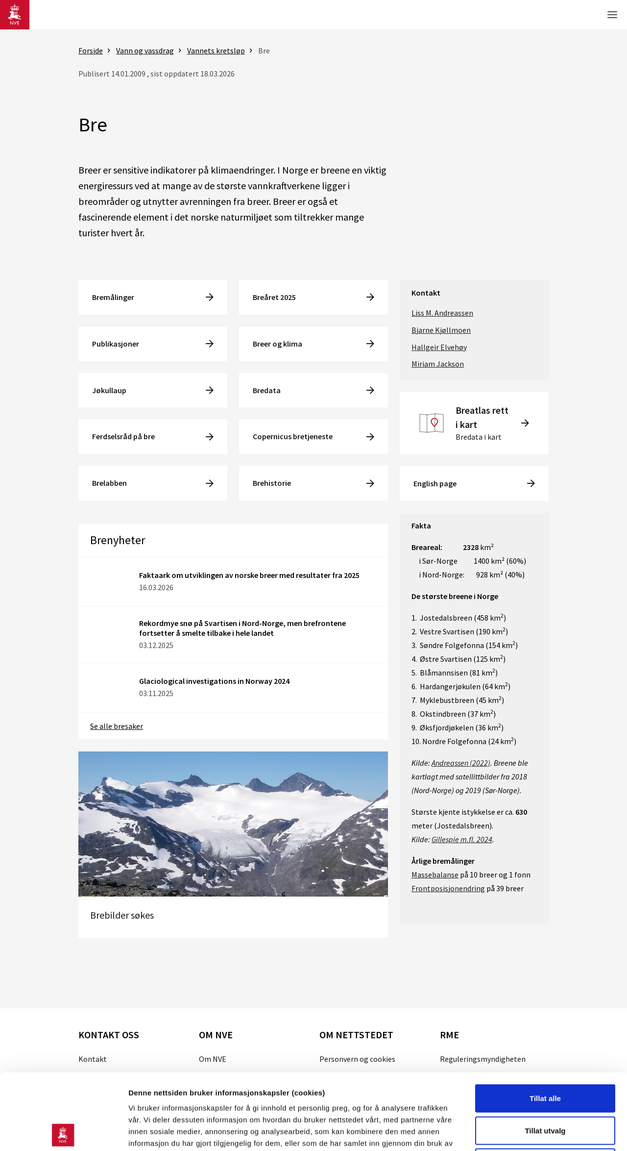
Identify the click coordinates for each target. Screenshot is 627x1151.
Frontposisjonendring (448, 888)
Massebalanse (434, 874)
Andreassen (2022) (461, 763)
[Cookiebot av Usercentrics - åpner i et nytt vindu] (63, 1132)
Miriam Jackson (437, 364)
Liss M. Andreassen (442, 313)
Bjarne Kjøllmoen (441, 330)
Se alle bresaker (116, 726)
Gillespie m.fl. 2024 (462, 839)
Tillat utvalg (545, 1055)
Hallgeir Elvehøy (439, 347)
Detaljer (521, 1131)
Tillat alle (545, 1022)
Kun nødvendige (545, 1086)
